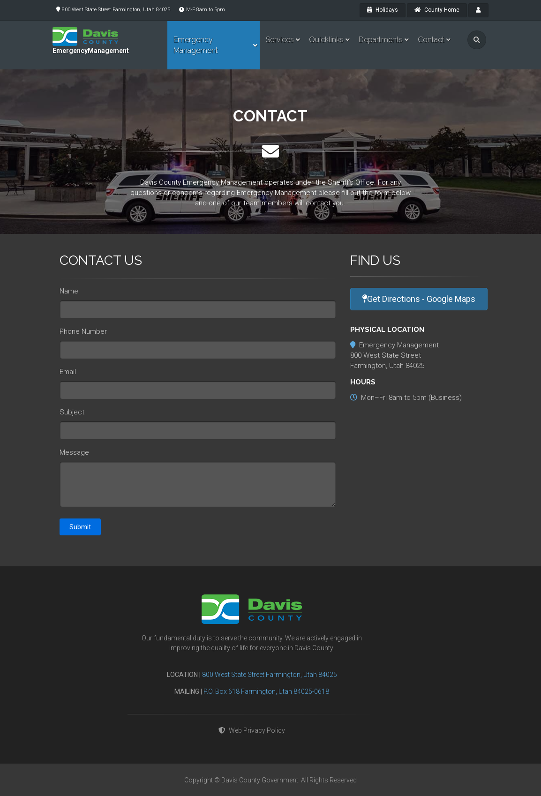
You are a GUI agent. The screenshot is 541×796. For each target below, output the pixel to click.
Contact (431, 39)
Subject (72, 412)
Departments (381, 39)
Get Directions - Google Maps (418, 299)
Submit (80, 527)
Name (69, 291)
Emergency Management (195, 45)
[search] (476, 39)
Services (280, 39)
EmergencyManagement (91, 50)
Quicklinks (326, 39)
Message (74, 452)
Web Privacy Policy (251, 730)
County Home (436, 10)
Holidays (382, 10)
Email (68, 372)
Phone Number (83, 331)
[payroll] (478, 10)
